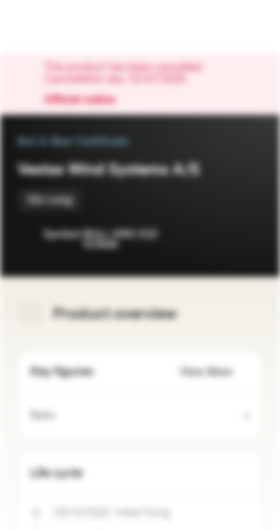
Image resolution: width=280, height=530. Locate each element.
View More (215, 372)
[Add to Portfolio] (247, 235)
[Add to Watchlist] (218, 235)
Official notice (87, 100)
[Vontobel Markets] (58, 26)
